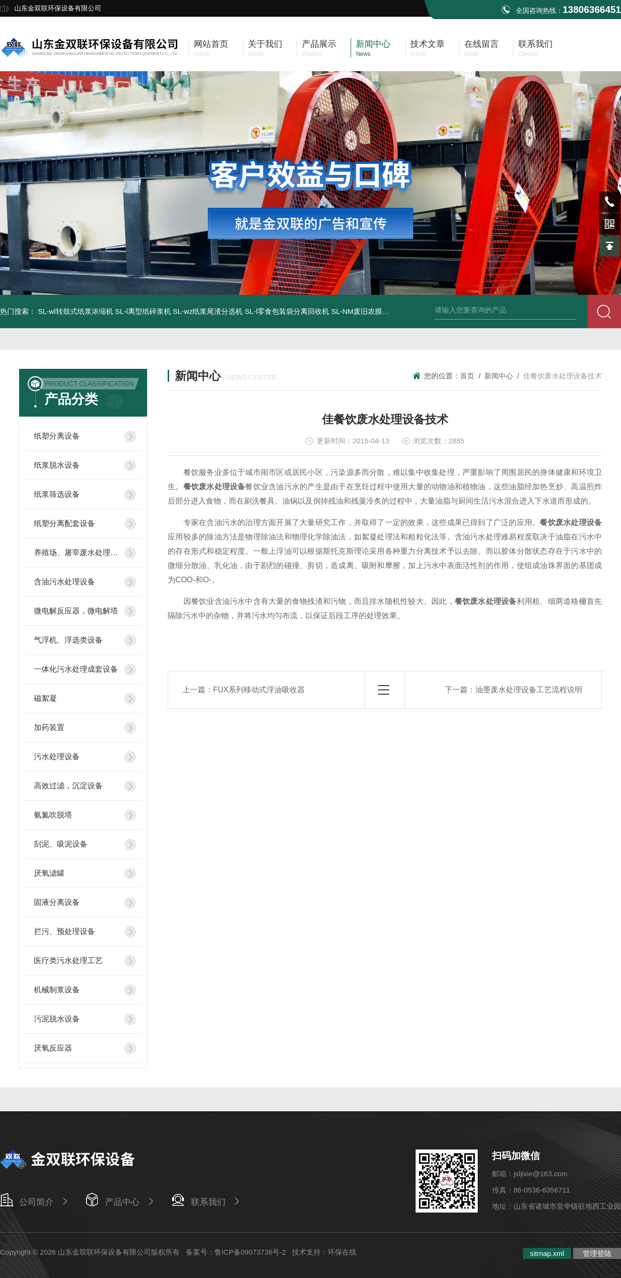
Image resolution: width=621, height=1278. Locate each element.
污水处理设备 (57, 756)
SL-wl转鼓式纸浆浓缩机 (75, 311)
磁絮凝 (45, 698)
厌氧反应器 (53, 1048)
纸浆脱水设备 (57, 465)
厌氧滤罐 (49, 873)
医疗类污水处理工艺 (68, 960)
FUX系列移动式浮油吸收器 (259, 690)
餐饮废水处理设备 (214, 487)
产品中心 (122, 1202)
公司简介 (36, 1202)
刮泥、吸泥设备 (60, 844)
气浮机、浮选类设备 (68, 640)
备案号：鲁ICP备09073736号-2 (236, 1252)
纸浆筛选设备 (57, 494)
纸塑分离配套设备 (64, 523)
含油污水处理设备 (64, 582)
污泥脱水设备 (57, 1019)
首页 (467, 376)
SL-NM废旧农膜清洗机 (367, 311)
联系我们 (208, 1202)
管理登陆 (597, 1253)
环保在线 (342, 1252)
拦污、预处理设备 (64, 931)
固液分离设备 (57, 902)
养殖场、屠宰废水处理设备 (76, 552)
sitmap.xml (547, 1253)
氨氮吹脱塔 (53, 815)
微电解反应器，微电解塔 (76, 611)
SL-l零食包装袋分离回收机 (287, 311)
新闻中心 (498, 376)
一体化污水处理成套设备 (76, 669)
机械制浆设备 (57, 990)
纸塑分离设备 (57, 436)
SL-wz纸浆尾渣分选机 (208, 311)
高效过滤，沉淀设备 (68, 786)
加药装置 (49, 727)
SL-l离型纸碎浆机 (143, 311)
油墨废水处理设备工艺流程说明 (528, 690)
